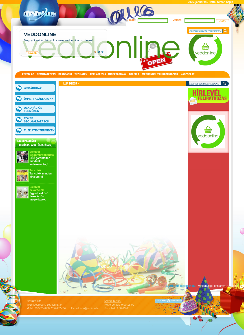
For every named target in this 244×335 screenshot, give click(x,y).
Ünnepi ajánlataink (39, 98)
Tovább (32, 53)
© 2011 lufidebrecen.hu (181, 285)
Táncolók (36, 170)
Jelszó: (177, 20)
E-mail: (130, 20)
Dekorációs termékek (33, 109)
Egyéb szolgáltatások (36, 120)
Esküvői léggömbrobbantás (42, 153)
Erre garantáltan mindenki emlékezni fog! (40, 161)
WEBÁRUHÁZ (33, 88)
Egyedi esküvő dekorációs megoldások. (39, 196)
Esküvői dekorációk (37, 188)
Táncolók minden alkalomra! (41, 175)
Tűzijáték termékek (39, 130)
